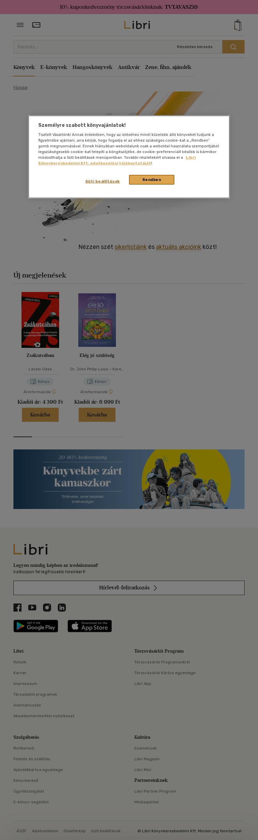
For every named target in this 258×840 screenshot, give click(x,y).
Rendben (151, 179)
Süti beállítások (102, 181)
